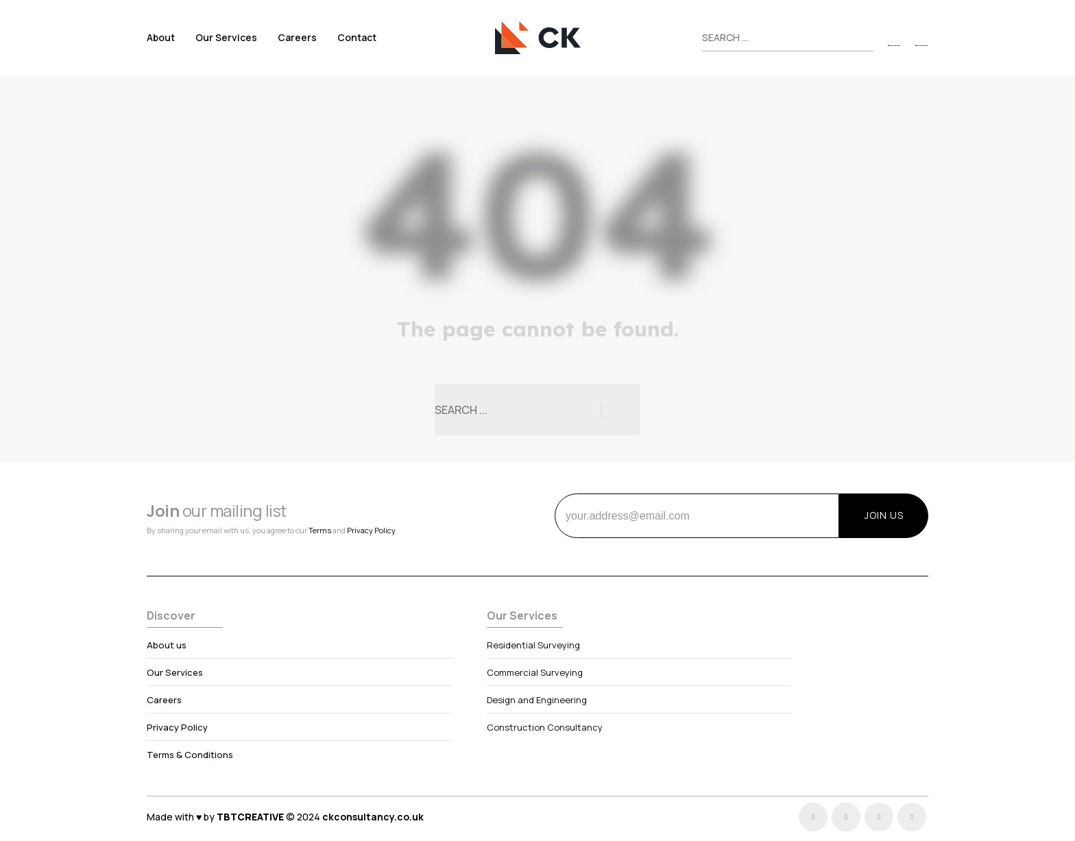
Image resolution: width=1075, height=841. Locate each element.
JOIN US (884, 515)
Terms (320, 530)
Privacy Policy (371, 530)
